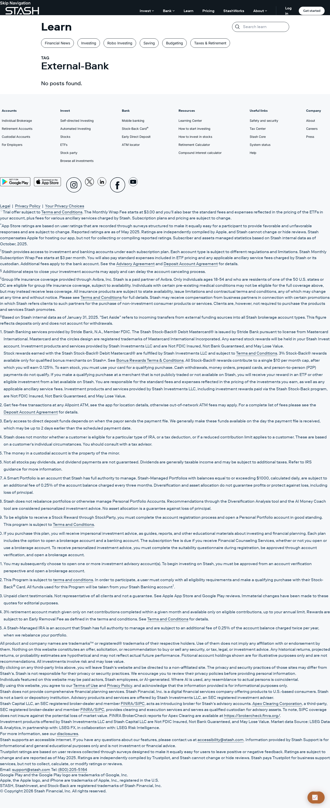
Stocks (65, 136)
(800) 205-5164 (72, 769)
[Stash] (22, 10)
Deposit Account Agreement (191, 263)
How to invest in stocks (195, 136)
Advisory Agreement (135, 263)
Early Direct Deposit (136, 136)
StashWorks (233, 10)
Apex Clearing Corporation (277, 703)
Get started (311, 11)
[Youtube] (133, 184)
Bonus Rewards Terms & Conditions (150, 360)
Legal (5, 206)
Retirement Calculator (194, 145)
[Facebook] (117, 184)
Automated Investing (75, 128)
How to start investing (194, 128)
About (310, 120)
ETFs (63, 145)
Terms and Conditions (61, 212)
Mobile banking (133, 120)
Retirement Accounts (17, 128)
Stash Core (258, 136)
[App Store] (47, 181)
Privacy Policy (27, 206)
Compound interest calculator (200, 153)
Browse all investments (76, 161)
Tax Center (258, 128)
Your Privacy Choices (64, 206)
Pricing (208, 10)
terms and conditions (73, 579)
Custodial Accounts (16, 136)
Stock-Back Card (135, 128)
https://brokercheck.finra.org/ (252, 715)
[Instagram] (73, 184)
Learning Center (190, 120)
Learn (188, 10)
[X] (89, 184)
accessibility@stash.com (220, 739)
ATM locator (131, 145)
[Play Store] (15, 181)
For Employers (12, 145)
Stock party (68, 153)
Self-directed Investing (77, 120)
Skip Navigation (15, 3)
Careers (312, 128)
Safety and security (264, 120)
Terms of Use (85, 685)
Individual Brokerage (17, 120)
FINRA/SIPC (133, 703)
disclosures (67, 733)
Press (310, 136)
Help (253, 153)
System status (260, 145)
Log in (288, 11)
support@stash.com (31, 769)
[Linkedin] (102, 184)
